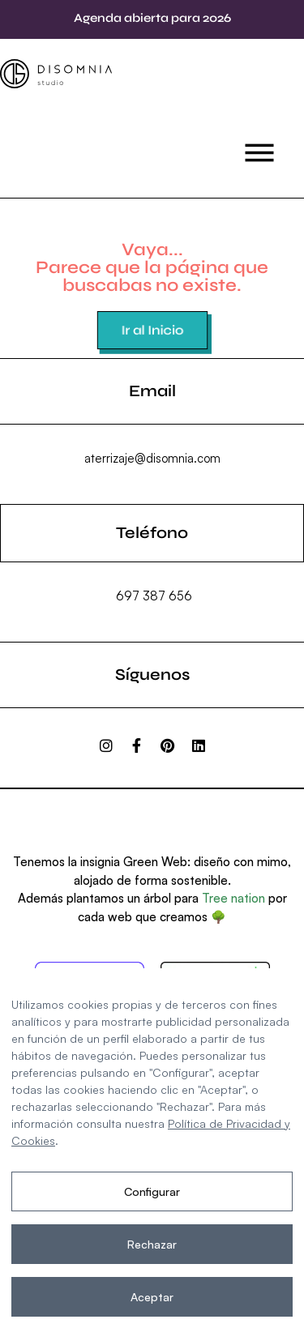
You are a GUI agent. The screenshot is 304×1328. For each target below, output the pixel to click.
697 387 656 (154, 596)
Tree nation (233, 898)
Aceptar (152, 1297)
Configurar (152, 1191)
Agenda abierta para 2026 (152, 18)
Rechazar (152, 1244)
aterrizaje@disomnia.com (152, 458)
